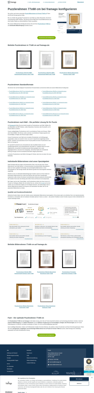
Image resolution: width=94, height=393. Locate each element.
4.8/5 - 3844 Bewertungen (33, 2)
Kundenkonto (10, 371)
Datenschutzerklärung (32, 358)
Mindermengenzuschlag (13, 355)
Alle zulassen (79, 377)
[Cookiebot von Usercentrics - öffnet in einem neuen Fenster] (9, 390)
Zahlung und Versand (12, 353)
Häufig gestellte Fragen (12, 360)
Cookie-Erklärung (31, 362)
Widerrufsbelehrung (31, 360)
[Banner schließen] (91, 375)
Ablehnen (79, 381)
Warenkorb (81, 2)
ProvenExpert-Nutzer (80, 229)
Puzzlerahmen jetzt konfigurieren (46, 37)
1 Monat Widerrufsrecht (48, 2)
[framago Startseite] (12, 2)
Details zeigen (21, 390)
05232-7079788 (54, 359)
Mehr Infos (76, 217)
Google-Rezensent (29, 229)
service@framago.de (55, 362)
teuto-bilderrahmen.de (56, 364)
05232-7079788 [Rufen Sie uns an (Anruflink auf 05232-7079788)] (62, 2)
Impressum (29, 353)
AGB (28, 355)
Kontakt (43, 183)
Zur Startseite (10, 366)
